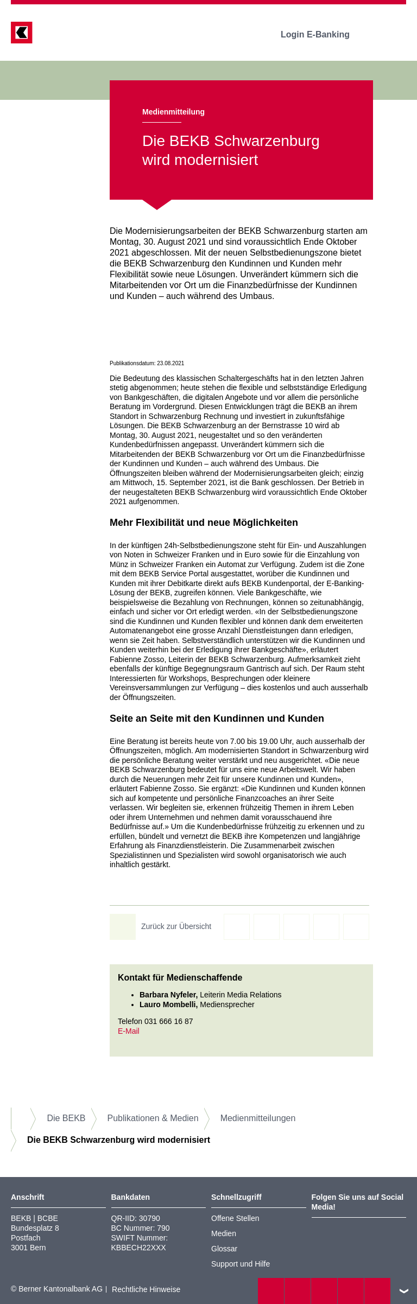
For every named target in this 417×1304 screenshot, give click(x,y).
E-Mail (129, 1031)
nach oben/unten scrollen (404, 1291)
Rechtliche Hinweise (146, 1289)
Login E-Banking (323, 34)
